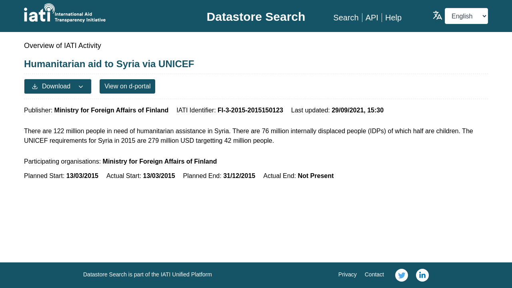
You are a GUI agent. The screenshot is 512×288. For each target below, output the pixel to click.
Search (345, 17)
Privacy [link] (347, 274)
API (372, 17)
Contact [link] (374, 274)
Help (393, 17)
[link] (401, 275)
